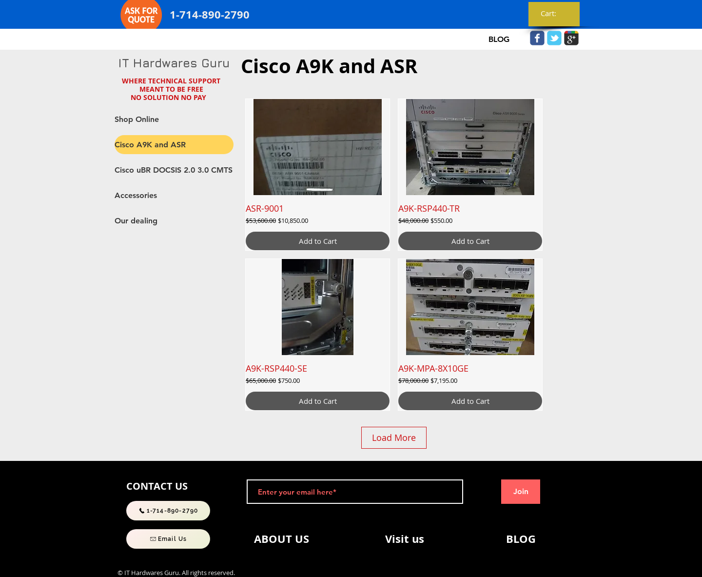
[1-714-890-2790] (168, 510)
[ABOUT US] (281, 539)
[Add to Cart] (318, 241)
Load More (394, 437)
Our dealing (136, 220)
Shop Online (137, 119)
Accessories (136, 195)
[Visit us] (404, 539)
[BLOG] (498, 39)
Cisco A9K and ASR (150, 144)
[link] (554, 13)
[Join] (520, 491)
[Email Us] (168, 539)
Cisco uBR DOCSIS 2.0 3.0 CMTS (174, 170)
